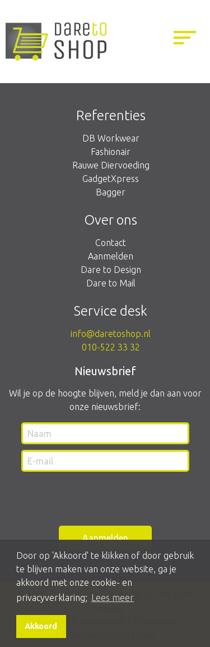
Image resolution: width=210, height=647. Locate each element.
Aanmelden (110, 256)
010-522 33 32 (111, 347)
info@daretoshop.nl (111, 334)
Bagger (110, 192)
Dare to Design (111, 270)
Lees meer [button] (112, 598)
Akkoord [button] (41, 626)
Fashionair (110, 152)
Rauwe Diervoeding (111, 165)
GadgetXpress (110, 179)
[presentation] (91, 499)
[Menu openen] (184, 39)
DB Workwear (110, 138)
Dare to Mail (111, 283)
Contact (110, 243)
